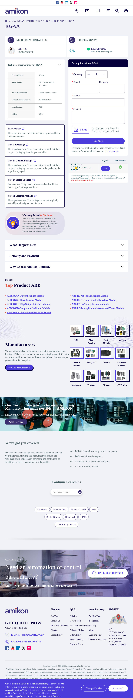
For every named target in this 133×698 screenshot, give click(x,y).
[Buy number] (96, 74)
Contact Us (55, 627)
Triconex (85, 391)
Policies (73, 622)
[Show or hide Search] (117, 10)
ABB (45, 21)
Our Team (55, 622)
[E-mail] (84, 89)
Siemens (103, 391)
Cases (91, 636)
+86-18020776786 (32, 648)
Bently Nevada (103, 343)
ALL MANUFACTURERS (27, 21)
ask (105, 168)
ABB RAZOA (58, 21)
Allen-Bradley (85, 343)
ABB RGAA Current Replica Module (25, 296)
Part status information (79, 632)
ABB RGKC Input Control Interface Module (94, 300)
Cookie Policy (56, 641)
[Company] (112, 89)
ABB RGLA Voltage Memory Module (90, 304)
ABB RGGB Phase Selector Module (25, 300)
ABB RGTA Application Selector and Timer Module (98, 308)
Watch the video (16, 428)
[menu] (108, 10)
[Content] (98, 118)
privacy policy (111, 151)
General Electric (68, 367)
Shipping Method (77, 636)
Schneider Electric (120, 367)
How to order (75, 627)
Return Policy (75, 641)
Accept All (118, 688)
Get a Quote (98, 141)
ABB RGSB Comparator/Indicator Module (28, 308)
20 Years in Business (59, 632)
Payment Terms (76, 650)
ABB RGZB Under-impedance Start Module (29, 312)
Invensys (103, 366)
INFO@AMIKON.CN (33, 641)
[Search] (84, 498)
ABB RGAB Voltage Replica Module (90, 296)
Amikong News (95, 641)
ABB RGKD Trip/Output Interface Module (28, 304)
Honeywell (85, 366)
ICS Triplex (120, 391)
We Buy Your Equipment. (94, 624)
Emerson (121, 343)
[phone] (98, 102)
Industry (92, 632)
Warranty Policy (77, 646)
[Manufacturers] (126, 11)
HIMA (83, 523)
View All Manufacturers (19, 371)
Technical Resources (97, 646)
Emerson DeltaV (79, 516)
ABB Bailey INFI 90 (66, 531)
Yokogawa (67, 391)
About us (54, 636)
